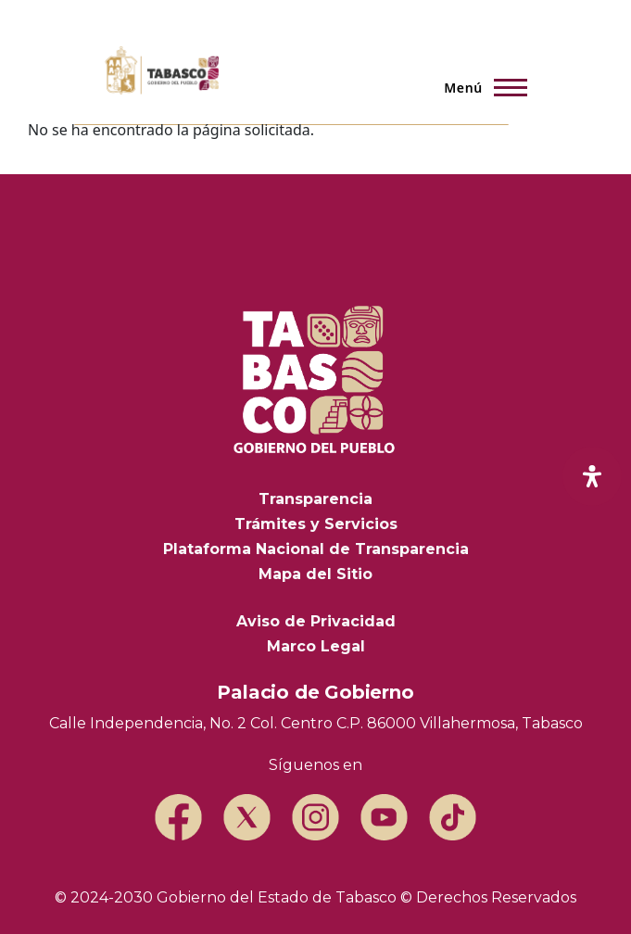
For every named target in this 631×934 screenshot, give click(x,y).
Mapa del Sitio (315, 574)
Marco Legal (316, 646)
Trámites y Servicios (316, 524)
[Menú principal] (480, 87)
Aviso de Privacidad (316, 621)
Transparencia (315, 499)
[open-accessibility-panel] (592, 476)
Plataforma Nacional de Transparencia (316, 549)
